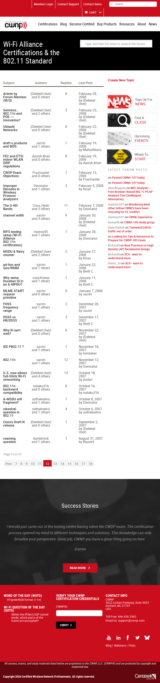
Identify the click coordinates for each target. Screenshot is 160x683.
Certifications (48, 23)
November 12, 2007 (89, 361)
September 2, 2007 (88, 424)
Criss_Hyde (41, 205)
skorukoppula (117, 188)
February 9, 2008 (91, 185)
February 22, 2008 (88, 128)
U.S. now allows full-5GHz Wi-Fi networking (15, 376)
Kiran (87, 189)
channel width (13, 215)
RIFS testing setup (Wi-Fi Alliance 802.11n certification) (12, 238)
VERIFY (64, 625)
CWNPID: (62, 606)
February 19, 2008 (88, 145)
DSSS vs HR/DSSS (10, 319)
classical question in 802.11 (11, 412)
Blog (63, 23)
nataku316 (41, 386)
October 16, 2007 (87, 388)
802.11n (9, 359)
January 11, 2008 (87, 279)
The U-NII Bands (10, 207)
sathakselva (41, 399)
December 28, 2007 (89, 306)
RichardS (114, 245)
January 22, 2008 (87, 266)
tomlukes (90, 353)
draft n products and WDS (15, 145)
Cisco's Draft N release (14, 424)
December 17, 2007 (89, 319)
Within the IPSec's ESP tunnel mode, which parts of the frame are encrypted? (29, 617)
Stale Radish (116, 227)
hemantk (114, 222)
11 (40, 464)
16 (76, 464)
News (153, 23)
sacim (40, 143)
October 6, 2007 (90, 409)
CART (93, 12)
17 (83, 464)
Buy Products (107, 23)
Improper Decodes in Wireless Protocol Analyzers (11, 192)
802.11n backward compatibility (12, 389)
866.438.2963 (127, 616)
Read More (78, 568)
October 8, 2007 (90, 399)
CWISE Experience (140, 217)
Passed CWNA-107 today (128, 177)
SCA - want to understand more (125, 256)
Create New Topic (121, 80)
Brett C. (88, 271)
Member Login (43, 4)
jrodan (87, 379)
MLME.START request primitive (13, 294)
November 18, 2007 (89, 348)
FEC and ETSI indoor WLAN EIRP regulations (13, 161)
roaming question (9, 440)
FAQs (132, 645)
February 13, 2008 (88, 174)
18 (90, 464)
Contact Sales (92, 4)
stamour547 (116, 204)
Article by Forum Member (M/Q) (14, 97)
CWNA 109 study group (139, 222)
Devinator (41, 185)
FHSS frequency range (10, 307)
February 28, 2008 (88, 95)
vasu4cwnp (40, 277)
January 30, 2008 (87, 217)
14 (62, 464)
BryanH (88, 441)
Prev (8, 464)
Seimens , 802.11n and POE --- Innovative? (12, 115)
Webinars (120, 645)
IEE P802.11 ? (13, 346)
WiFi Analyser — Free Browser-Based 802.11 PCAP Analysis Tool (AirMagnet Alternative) (130, 193)
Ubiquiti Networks (10, 128)
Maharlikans (92, 149)
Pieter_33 (114, 263)
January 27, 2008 (87, 253)
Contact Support (68, 4)
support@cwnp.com (131, 620)
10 (33, 464)
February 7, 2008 (91, 205)
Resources (127, 23)
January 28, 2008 (87, 233)
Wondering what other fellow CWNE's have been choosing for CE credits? (129, 208)
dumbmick (41, 438)
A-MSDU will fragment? (12, 401)
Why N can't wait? (11, 332)
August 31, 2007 (91, 438)
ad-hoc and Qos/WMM (11, 266)
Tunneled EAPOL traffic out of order (130, 229)
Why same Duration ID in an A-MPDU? (13, 281)
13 (55, 464)
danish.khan (41, 156)
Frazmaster (40, 172)
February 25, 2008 (88, 112)
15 (69, 464)
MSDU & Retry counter (13, 253)
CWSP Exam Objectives (12, 174)
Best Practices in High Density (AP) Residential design (131, 247)
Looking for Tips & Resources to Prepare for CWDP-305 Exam (131, 238)
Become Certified (82, 23)
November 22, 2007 (89, 332)
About (141, 23)
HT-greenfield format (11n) (24, 600)
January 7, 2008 (90, 291)
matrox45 (41, 231)
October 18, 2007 (87, 374)
